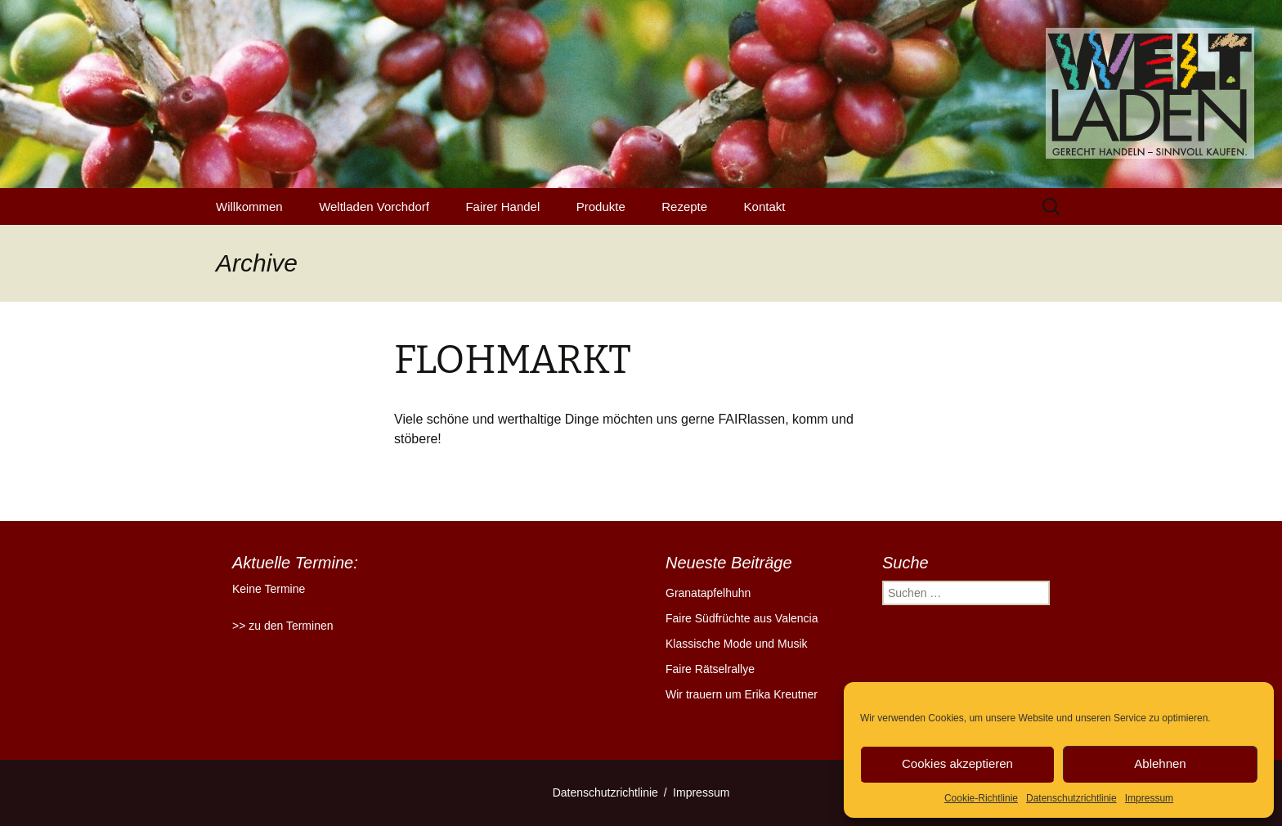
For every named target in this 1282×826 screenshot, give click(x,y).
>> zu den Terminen (283, 625)
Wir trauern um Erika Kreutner (742, 694)
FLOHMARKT (512, 360)
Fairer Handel (502, 206)
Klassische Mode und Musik (737, 643)
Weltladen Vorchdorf (374, 206)
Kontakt (765, 206)
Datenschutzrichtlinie (1071, 798)
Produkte (600, 206)
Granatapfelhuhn (708, 592)
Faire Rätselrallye (710, 669)
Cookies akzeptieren (957, 763)
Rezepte (684, 206)
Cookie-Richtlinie (981, 798)
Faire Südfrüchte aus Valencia (742, 618)
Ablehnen (1160, 763)
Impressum (1149, 798)
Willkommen (249, 206)
